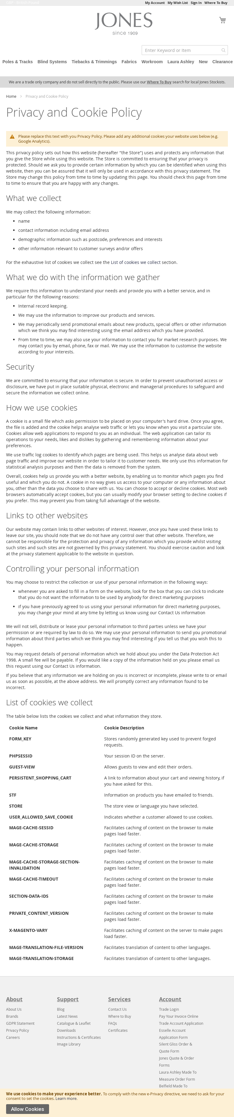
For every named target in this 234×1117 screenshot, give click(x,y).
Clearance (222, 61)
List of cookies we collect (136, 262)
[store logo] (125, 25)
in (177, 1009)
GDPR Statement (20, 1023)
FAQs (112, 1023)
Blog (61, 1009)
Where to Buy (119, 1016)
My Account (155, 2)
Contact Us (117, 1009)
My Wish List (178, 2)
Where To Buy (215, 2)
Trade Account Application (181, 1023)
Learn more (65, 1098)
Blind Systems (52, 61)
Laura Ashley (181, 61)
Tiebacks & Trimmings (94, 61)
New (203, 61)
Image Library (68, 1044)
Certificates (118, 1030)
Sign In (196, 2)
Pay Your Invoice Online (178, 1016)
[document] (117, 1103)
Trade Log (167, 1009)
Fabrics (129, 61)
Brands (12, 1016)
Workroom (152, 61)
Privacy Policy (17, 1030)
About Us (14, 1009)
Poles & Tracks (17, 61)
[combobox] (185, 50)
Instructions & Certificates (79, 1037)
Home (11, 96)
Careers (13, 1037)
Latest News (67, 1016)
